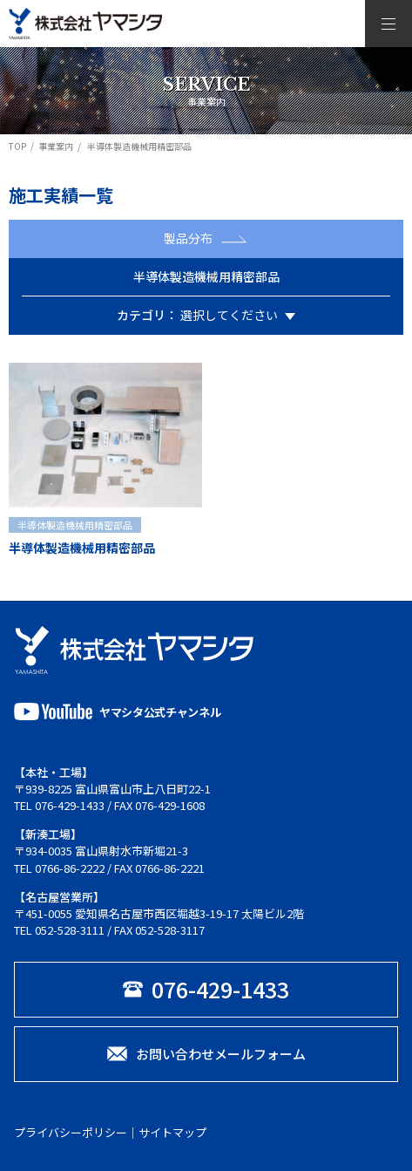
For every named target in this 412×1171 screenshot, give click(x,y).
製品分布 (206, 238)
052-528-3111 (70, 930)
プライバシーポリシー (70, 1132)
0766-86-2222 (70, 868)
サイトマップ (172, 1132)
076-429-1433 (70, 805)
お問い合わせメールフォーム (206, 1054)
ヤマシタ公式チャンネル (117, 711)
